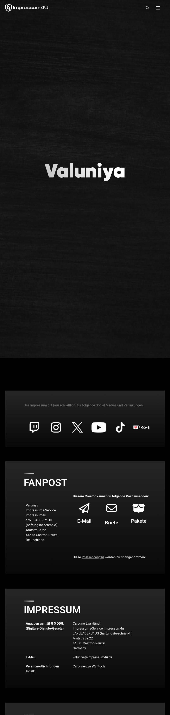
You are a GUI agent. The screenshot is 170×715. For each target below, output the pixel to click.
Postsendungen (93, 557)
